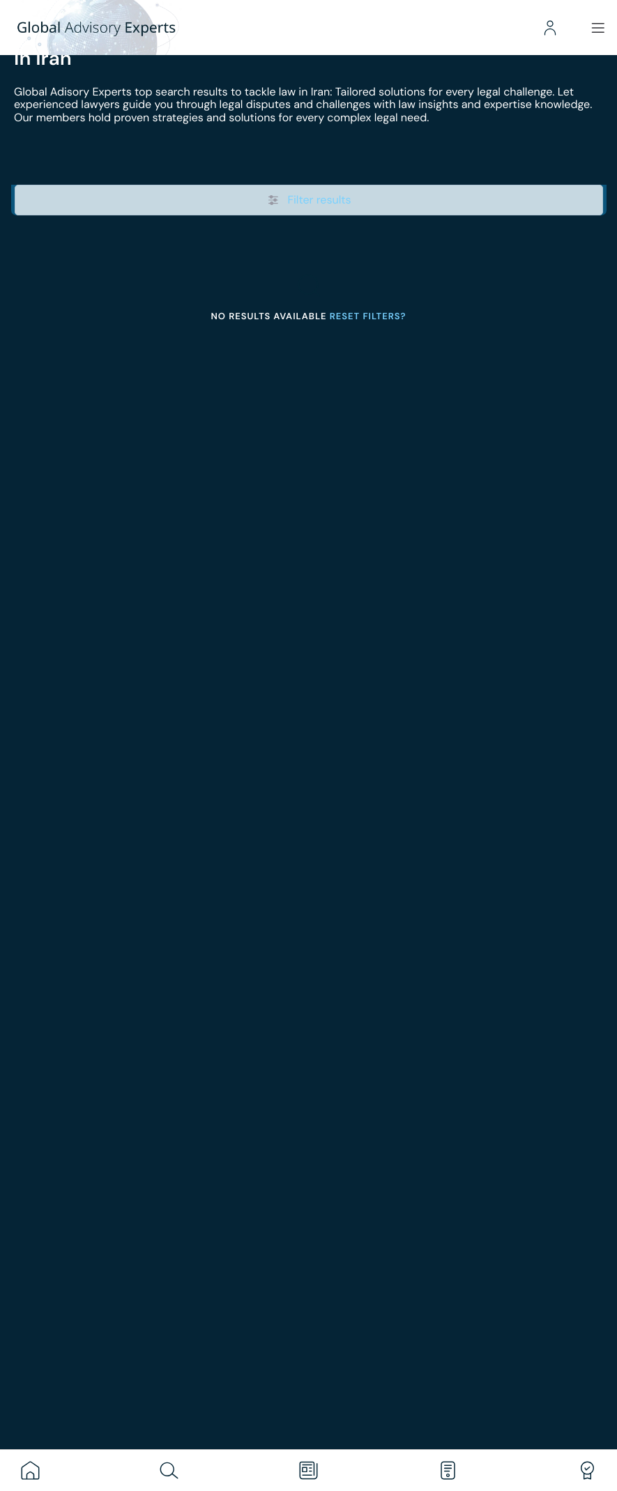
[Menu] (596, 28)
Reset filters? (368, 317)
